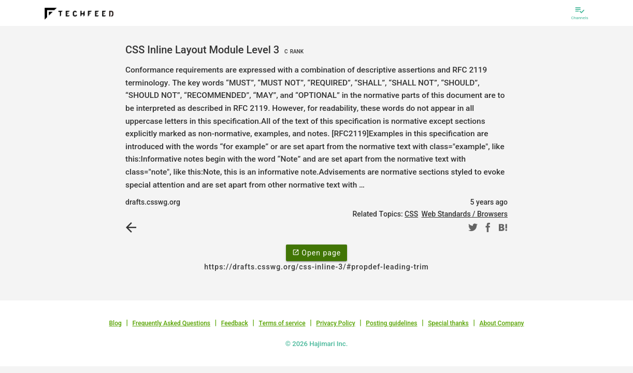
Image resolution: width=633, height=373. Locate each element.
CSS (411, 214)
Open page (316, 252)
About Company (501, 323)
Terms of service (281, 323)
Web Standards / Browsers (464, 214)
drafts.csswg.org (152, 202)
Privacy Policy (335, 323)
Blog (115, 323)
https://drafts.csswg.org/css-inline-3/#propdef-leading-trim (316, 267)
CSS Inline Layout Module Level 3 (215, 50)
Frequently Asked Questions (171, 323)
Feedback (234, 323)
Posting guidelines (391, 323)
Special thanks (448, 323)
